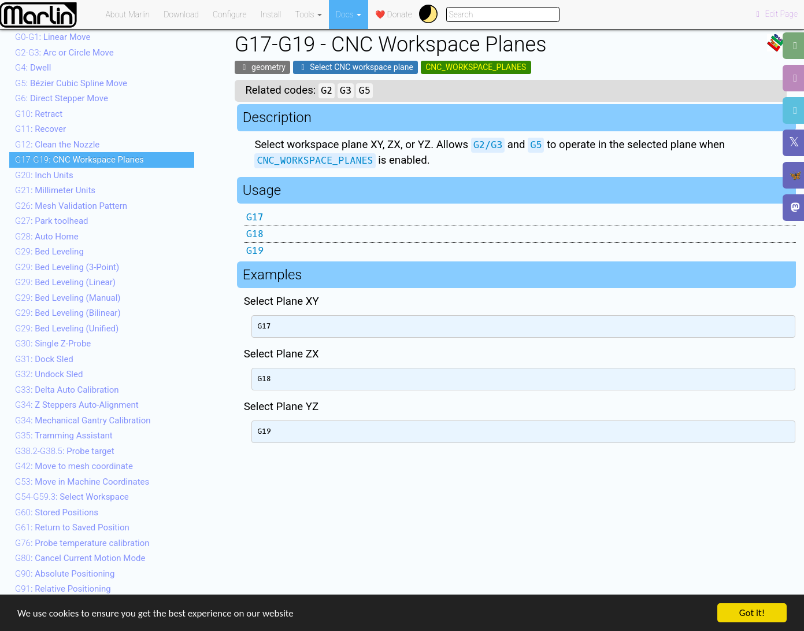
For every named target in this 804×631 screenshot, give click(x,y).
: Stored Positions (56, 512)
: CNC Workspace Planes (79, 159)
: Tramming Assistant (64, 435)
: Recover (40, 129)
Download (181, 14)
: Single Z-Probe (53, 343)
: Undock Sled (49, 374)
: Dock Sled (44, 359)
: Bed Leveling (49, 251)
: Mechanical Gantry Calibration (82, 420)
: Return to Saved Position (72, 527)
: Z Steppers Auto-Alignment (77, 405)
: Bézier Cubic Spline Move (71, 83)
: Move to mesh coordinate (74, 466)
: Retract (38, 114)
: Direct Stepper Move (61, 98)
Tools (308, 14)
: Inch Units (44, 175)
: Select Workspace (72, 497)
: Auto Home (47, 236)
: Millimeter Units (55, 190)
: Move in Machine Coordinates (82, 482)
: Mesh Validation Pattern (71, 206)
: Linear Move (52, 37)
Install (271, 14)
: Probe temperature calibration (82, 543)
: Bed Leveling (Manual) (68, 298)
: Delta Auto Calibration (66, 390)
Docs (348, 14)
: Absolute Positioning (64, 574)
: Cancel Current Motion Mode (80, 558)
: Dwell (33, 67)
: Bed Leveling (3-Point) (67, 267)
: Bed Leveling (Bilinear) (68, 313)
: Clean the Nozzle (57, 144)
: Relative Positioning (63, 589)
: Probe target (64, 451)
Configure (230, 14)
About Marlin (128, 14)
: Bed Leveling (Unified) (66, 328)
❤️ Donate (393, 14)
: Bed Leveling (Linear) (65, 282)
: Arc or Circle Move (64, 52)
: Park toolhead (51, 221)
